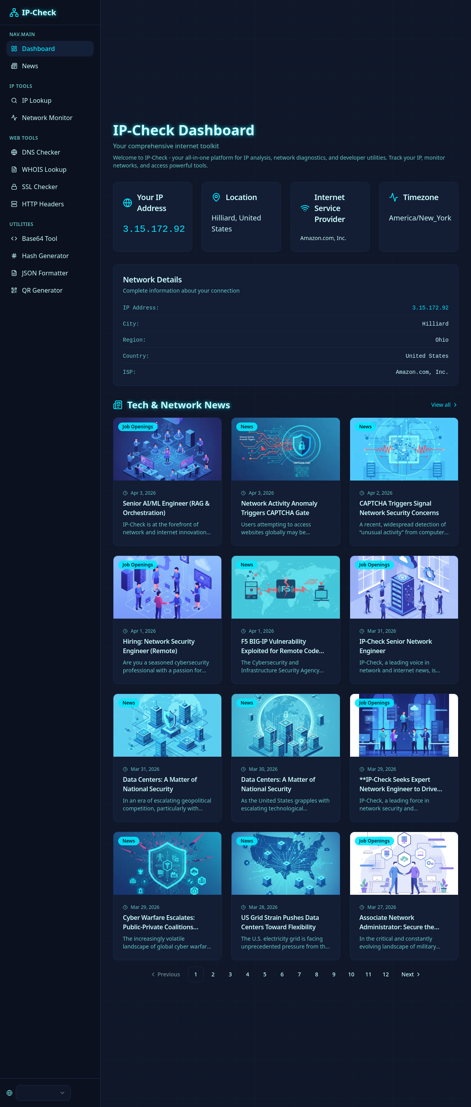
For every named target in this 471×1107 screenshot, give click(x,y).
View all (444, 404)
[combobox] (43, 1093)
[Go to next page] (410, 974)
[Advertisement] (235, 55)
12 (386, 974)
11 (368, 974)
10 (351, 974)
